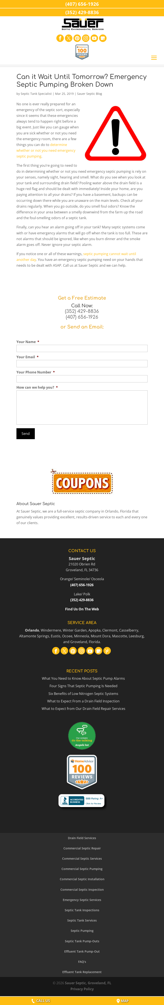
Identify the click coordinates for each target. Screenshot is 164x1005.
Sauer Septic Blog (89, 94)
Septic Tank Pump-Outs (82, 940)
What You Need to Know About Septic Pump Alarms (83, 677)
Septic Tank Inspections (82, 909)
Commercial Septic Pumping (82, 868)
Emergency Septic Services (82, 899)
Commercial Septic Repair (82, 847)
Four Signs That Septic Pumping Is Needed (83, 685)
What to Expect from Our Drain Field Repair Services (83, 707)
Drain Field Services (82, 837)
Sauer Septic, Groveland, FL (88, 982)
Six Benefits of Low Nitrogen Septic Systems (83, 692)
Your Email (27, 357)
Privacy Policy (82, 988)
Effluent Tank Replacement (82, 971)
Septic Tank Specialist (36, 94)
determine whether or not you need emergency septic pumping (45, 150)
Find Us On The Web (82, 608)
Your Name (27, 342)
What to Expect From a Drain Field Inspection (83, 700)
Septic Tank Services (82, 920)
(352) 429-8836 (82, 311)
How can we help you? (37, 387)
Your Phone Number (35, 372)
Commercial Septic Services (82, 858)
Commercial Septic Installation (82, 878)
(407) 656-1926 (82, 317)
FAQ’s (82, 961)
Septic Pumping (82, 930)
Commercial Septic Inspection (82, 889)
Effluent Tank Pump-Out (82, 951)
